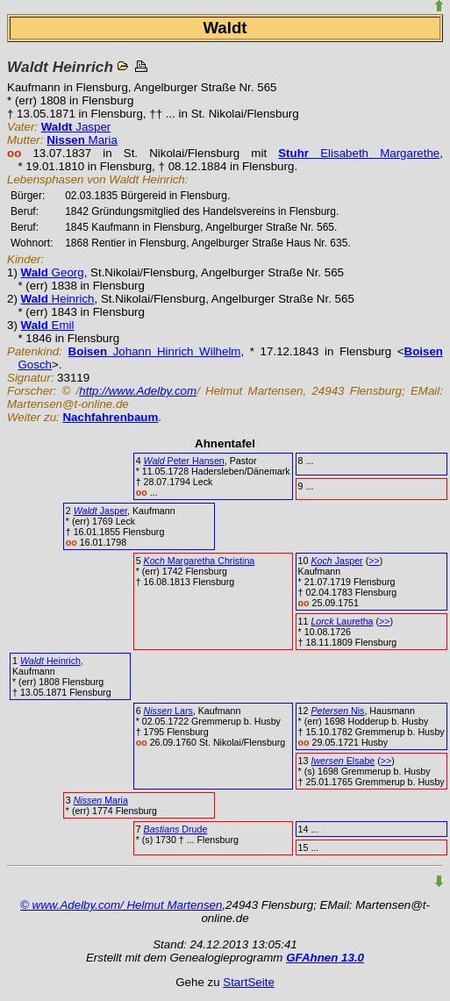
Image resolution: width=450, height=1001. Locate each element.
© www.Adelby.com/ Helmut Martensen (121, 905)
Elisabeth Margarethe (358, 153)
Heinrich (58, 298)
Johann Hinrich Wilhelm (154, 351)
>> (373, 560)
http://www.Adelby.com (137, 390)
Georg (52, 272)
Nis (337, 710)
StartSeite (249, 982)
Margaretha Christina (199, 560)
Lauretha (342, 621)
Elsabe (343, 760)
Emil (48, 325)
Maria (82, 140)
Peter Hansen (184, 460)
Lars (168, 710)
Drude (176, 829)
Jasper (76, 126)
